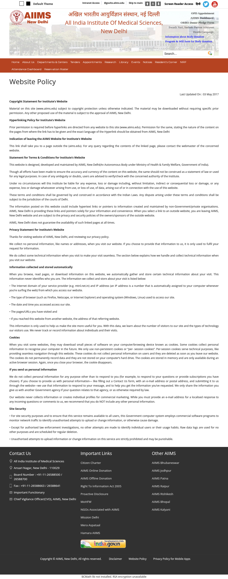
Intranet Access (91, 2)
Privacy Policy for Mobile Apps (171, 559)
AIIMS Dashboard (202, 18)
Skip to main (135, 2)
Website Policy (138, 559)
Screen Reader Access (179, 4)
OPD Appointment (202, 13)
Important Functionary (29, 492)
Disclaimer (115, 559)
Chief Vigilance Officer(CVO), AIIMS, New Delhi (45, 499)
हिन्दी (198, 4)
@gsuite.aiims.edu (114, 2)
